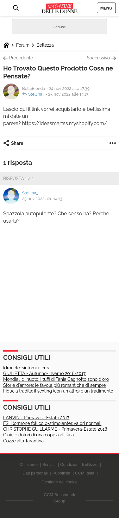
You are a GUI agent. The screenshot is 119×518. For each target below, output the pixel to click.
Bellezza (45, 45)
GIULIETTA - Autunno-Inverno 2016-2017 (44, 373)
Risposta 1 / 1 (18, 178)
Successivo (98, 57)
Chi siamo (28, 464)
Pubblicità (61, 473)
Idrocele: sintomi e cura (27, 367)
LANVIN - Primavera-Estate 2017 (36, 417)
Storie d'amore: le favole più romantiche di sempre (54, 385)
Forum (22, 45)
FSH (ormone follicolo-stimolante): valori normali (52, 423)
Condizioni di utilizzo (78, 464)
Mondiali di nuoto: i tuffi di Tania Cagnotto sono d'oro (56, 379)
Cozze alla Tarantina (23, 440)
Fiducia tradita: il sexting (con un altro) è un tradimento (58, 391)
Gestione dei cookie (59, 482)
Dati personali (35, 473)
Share (17, 143)
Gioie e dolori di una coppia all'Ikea (38, 434)
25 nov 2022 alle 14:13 (68, 94)
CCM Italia (84, 473)
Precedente (21, 57)
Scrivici (48, 464)
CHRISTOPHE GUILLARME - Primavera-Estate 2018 (55, 429)
